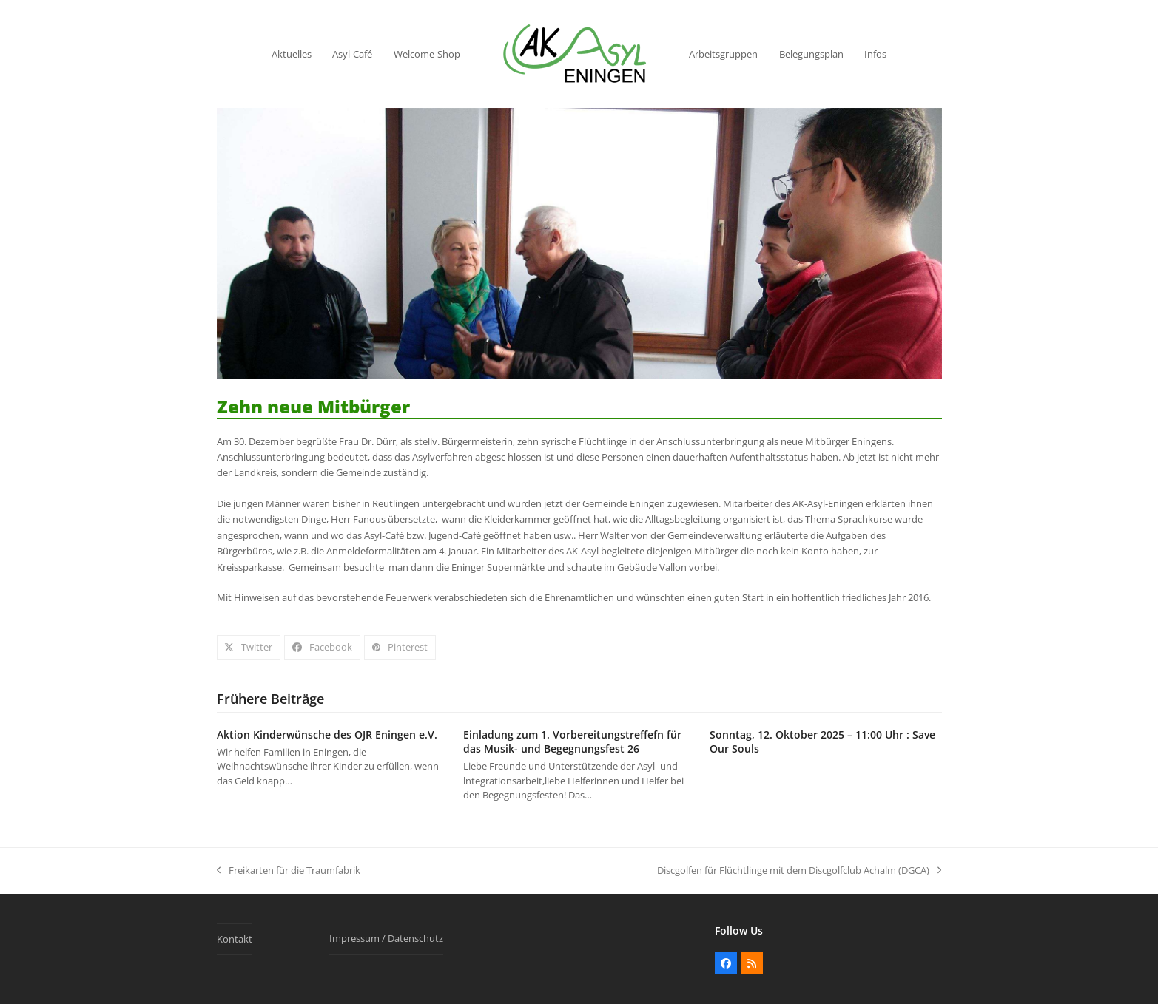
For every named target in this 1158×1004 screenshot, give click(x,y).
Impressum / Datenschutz (386, 938)
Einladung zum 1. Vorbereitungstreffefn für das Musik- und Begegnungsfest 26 (572, 741)
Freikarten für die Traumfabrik (288, 871)
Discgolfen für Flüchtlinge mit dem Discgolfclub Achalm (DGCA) (799, 871)
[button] (249, 647)
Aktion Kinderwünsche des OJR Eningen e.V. (327, 734)
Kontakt (234, 939)
